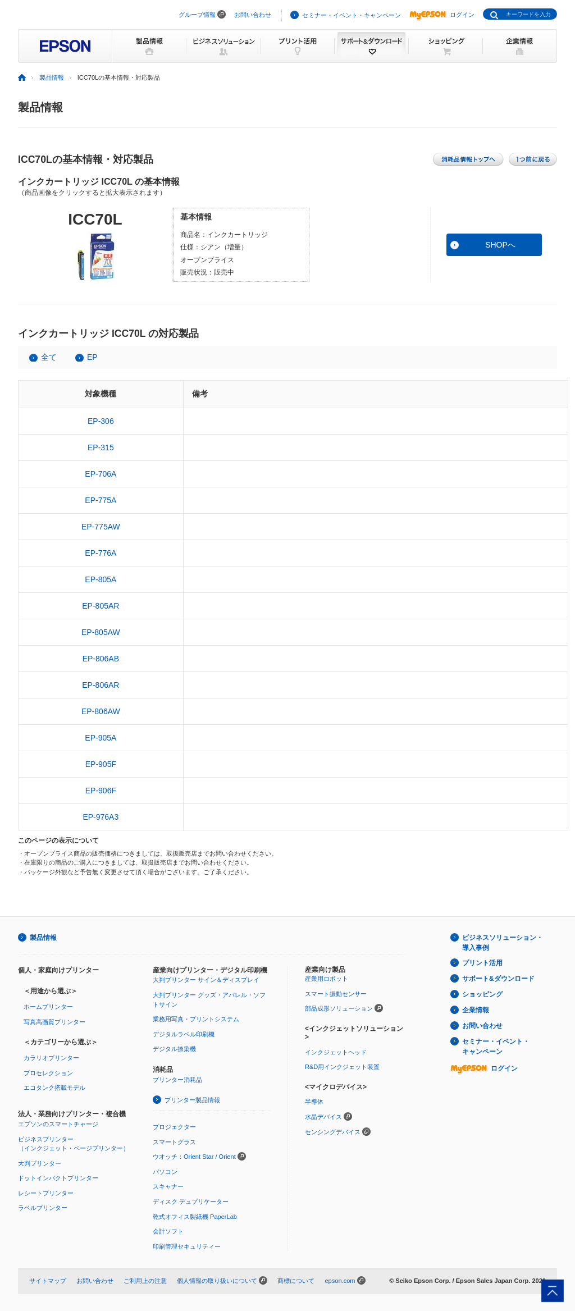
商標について (295, 1280)
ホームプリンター (48, 1006)
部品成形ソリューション (339, 1008)
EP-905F (100, 764)
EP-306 (101, 421)
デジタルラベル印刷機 (184, 1034)
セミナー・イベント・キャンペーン (351, 15)
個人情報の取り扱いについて (217, 1280)
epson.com (340, 1280)
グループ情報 (197, 14)
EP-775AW (100, 526)
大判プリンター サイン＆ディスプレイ (206, 979)
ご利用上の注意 (145, 1280)
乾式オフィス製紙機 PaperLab (195, 1216)
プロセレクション (48, 1073)
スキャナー (168, 1186)
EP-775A (100, 500)
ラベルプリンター (42, 1207)
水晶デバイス (323, 1116)
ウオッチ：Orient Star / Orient (194, 1156)
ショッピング (482, 994)
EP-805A (100, 579)
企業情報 (475, 1010)
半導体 (314, 1101)
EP (92, 357)
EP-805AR (100, 605)
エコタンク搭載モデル (54, 1087)
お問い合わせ (252, 14)
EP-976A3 (100, 816)
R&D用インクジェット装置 (342, 1066)
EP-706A (100, 473)
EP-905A (100, 737)
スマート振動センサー (336, 993)
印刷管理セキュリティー (187, 1246)
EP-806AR (100, 684)
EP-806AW (100, 711)
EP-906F (100, 790)
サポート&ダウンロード (498, 979)
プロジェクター (174, 1126)
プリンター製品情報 (192, 1100)
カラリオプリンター (51, 1057)
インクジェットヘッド (336, 1052)
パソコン (165, 1171)
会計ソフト (168, 1231)
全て (49, 357)
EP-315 (101, 447)
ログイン (441, 14)
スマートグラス (174, 1142)
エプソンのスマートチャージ (58, 1124)
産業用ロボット (326, 978)
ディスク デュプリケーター (191, 1201)
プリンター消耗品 (177, 1079)
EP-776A (100, 553)
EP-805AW (100, 632)
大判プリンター (39, 1163)
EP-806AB (101, 658)
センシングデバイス (332, 1132)
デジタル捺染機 (174, 1048)
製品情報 (51, 77)
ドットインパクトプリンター (58, 1178)
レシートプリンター (46, 1193)
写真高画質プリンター (54, 1021)
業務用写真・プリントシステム (196, 1019)
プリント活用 (482, 963)
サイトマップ (47, 1280)
